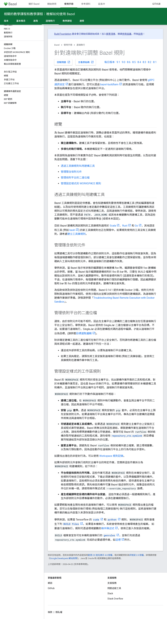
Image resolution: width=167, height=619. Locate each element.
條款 (50, 612)
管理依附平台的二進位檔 (75, 177)
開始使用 (51, 4)
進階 (35, 21)
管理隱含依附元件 (71, 171)
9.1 (118, 62)
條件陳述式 (107, 528)
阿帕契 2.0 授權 (136, 555)
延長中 (101, 4)
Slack (110, 593)
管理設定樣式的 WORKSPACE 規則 (81, 183)
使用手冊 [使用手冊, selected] (68, 4)
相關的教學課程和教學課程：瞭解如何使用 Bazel (39, 14)
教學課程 (67, 21)
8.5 (134, 62)
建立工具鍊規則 (76, 233)
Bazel (57, 45)
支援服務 (112, 583)
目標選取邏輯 (84, 333)
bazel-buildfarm (109, 84)
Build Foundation (62, 34)
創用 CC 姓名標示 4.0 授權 (100, 555)
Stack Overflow (115, 598)
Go (136, 225)
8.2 (149, 62)
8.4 (139, 62)
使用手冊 (68, 45)
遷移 (82, 21)
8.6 (128, 62)
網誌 (50, 583)
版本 (6, 21)
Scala (113, 225)
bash (72, 230)
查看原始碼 (86, 62)
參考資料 (85, 4)
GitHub (156, 4)
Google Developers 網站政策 (63, 558)
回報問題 (63, 62)
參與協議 (126, 34)
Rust (124, 225)
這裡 (118, 539)
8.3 (144, 62)
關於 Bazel (34, 4)
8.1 (155, 62)
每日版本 (109, 62)
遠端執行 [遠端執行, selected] (50, 21)
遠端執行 (80, 45)
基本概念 (20, 21)
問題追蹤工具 (114, 588)
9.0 (123, 62)
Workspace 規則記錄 (111, 455)
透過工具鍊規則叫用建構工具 (78, 165)
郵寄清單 (110, 34)
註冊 (140, 34)
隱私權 (58, 612)
